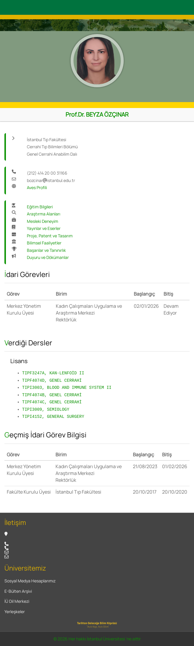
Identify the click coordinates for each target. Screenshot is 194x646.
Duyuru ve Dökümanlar (48, 257)
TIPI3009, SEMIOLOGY (45, 409)
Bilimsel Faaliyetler (44, 243)
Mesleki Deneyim (42, 221)
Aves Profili (37, 187)
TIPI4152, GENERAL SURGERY (53, 416)
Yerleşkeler (14, 611)
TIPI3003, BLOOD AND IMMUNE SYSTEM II (66, 387)
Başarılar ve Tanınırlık (46, 250)
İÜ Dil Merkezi (16, 601)
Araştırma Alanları (43, 214)
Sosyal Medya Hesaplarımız (30, 581)
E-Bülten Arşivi (18, 591)
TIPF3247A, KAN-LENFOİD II (53, 373)
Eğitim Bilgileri (40, 207)
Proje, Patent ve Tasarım (50, 236)
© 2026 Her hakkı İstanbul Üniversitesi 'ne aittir (97, 639)
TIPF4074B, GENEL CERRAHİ (52, 395)
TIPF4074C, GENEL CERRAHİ (52, 402)
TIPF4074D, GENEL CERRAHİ (52, 380)
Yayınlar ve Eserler (44, 228)
